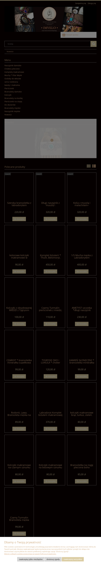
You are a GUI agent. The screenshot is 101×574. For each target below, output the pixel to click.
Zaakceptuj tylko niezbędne (30, 559)
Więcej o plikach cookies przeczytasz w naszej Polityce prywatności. (30, 554)
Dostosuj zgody (53, 559)
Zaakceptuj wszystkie (73, 559)
